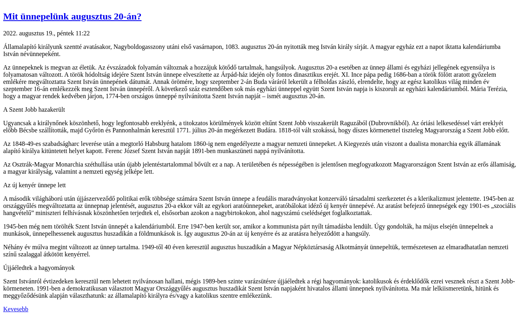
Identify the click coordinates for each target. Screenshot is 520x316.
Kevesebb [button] (15, 309)
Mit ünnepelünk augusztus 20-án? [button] (72, 16)
